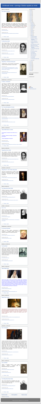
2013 (31, 65)
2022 (31, 15)
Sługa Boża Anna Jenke (6, 150)
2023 (31, 14)
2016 (31, 61)
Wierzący (31, 87)
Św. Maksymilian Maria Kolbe (7, 188)
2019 (31, 19)
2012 (31, 66)
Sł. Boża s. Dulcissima (6, 81)
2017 (31, 21)
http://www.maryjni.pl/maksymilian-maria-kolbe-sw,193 (7, 388)
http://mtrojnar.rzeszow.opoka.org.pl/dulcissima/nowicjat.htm (8, 99)
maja (31, 31)
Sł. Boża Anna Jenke (6, 41)
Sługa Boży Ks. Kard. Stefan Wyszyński (9, 169)
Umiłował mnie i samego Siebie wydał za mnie (19, 6)
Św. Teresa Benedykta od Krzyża (8, 107)
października (33, 25)
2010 (31, 69)
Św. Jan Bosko (4, 362)
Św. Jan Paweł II (5, 327)
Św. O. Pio (4, 207)
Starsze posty (24, 394)
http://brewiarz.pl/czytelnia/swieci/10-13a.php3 (6, 238)
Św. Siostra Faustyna (6, 11)
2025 (31, 11)
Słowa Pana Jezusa (5, 297)
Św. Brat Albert (33, 52)
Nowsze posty (4, 394)
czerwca (32, 30)
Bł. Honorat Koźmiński (6, 228)
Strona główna (14, 394)
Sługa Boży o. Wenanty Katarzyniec (8, 61)
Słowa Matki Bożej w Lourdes (7, 129)
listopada (32, 24)
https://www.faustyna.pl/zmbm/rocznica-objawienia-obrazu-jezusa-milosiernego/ (10, 33)
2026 (31, 10)
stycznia (32, 60)
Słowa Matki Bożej (5, 268)
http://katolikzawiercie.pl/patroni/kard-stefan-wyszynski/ (7, 180)
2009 (31, 70)
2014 (31, 64)
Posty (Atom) (7, 396)
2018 (31, 20)
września (32, 26)
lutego (32, 35)
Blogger (27, 400)
